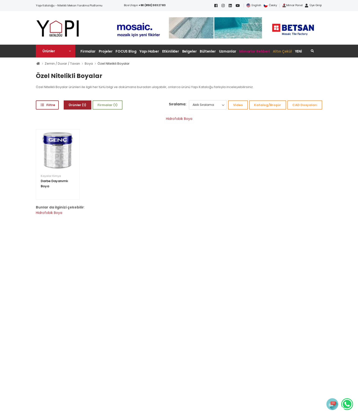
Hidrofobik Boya (179, 118)
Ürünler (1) (77, 105)
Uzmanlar (227, 51)
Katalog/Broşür (267, 105)
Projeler (106, 51)
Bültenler (208, 51)
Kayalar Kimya (51, 176)
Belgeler (189, 51)
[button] (55, 51)
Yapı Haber (149, 51)
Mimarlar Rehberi (254, 51)
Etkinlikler (170, 51)
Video (238, 105)
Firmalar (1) (108, 105)
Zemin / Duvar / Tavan (62, 63)
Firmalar (88, 51)
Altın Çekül (282, 51)
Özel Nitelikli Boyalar (114, 63)
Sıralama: (177, 104)
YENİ (298, 51)
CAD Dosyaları (304, 105)
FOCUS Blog (126, 51)
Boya (89, 63)
